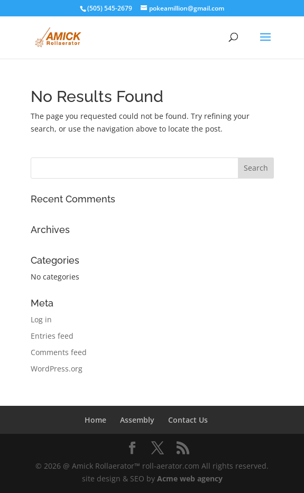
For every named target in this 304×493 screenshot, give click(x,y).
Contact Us (188, 420)
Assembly (137, 420)
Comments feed (59, 352)
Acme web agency (190, 478)
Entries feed (52, 336)
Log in (41, 319)
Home (95, 420)
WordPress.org (56, 369)
